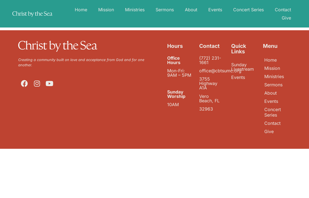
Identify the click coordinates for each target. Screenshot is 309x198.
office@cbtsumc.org (220, 70)
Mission (106, 9)
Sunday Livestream (242, 67)
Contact (283, 9)
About (191, 9)
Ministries (135, 9)
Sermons (165, 9)
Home (81, 9)
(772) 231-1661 (210, 60)
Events (215, 9)
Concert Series (248, 9)
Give (286, 18)
